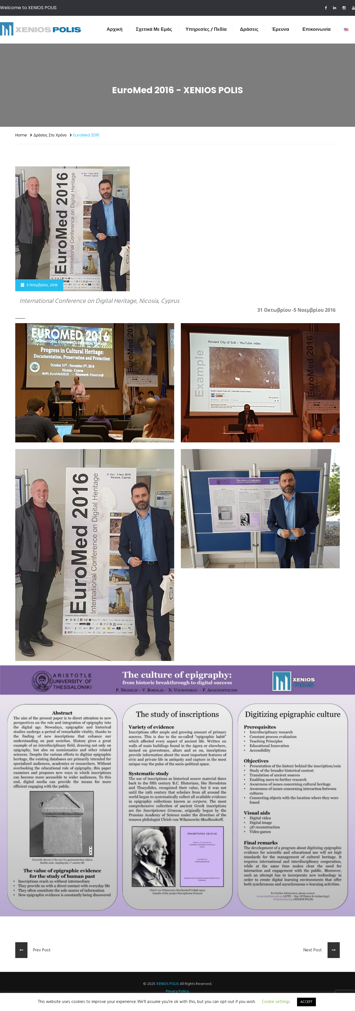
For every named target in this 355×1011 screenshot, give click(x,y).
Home (21, 135)
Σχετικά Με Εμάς (154, 29)
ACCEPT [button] (306, 1002)
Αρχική (115, 29)
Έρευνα (280, 29)
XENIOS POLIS (167, 984)
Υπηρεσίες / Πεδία (206, 29)
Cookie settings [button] (276, 1002)
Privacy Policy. (177, 991)
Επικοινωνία (316, 29)
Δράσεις (249, 29)
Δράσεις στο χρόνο (50, 135)
